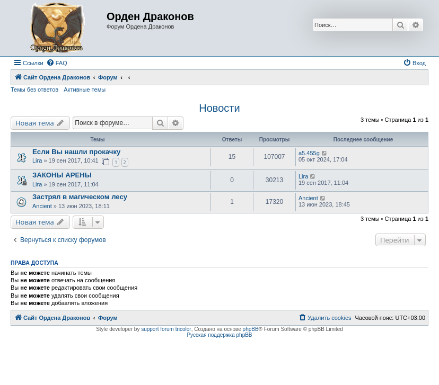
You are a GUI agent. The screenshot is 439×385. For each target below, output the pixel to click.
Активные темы (85, 89)
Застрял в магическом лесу (79, 197)
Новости (219, 108)
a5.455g (309, 153)
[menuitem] (56, 63)
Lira (37, 160)
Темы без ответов (34, 89)
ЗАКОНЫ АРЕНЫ (62, 175)
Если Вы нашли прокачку (76, 152)
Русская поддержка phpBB (219, 335)
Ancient (43, 206)
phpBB (251, 329)
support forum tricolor (166, 329)
